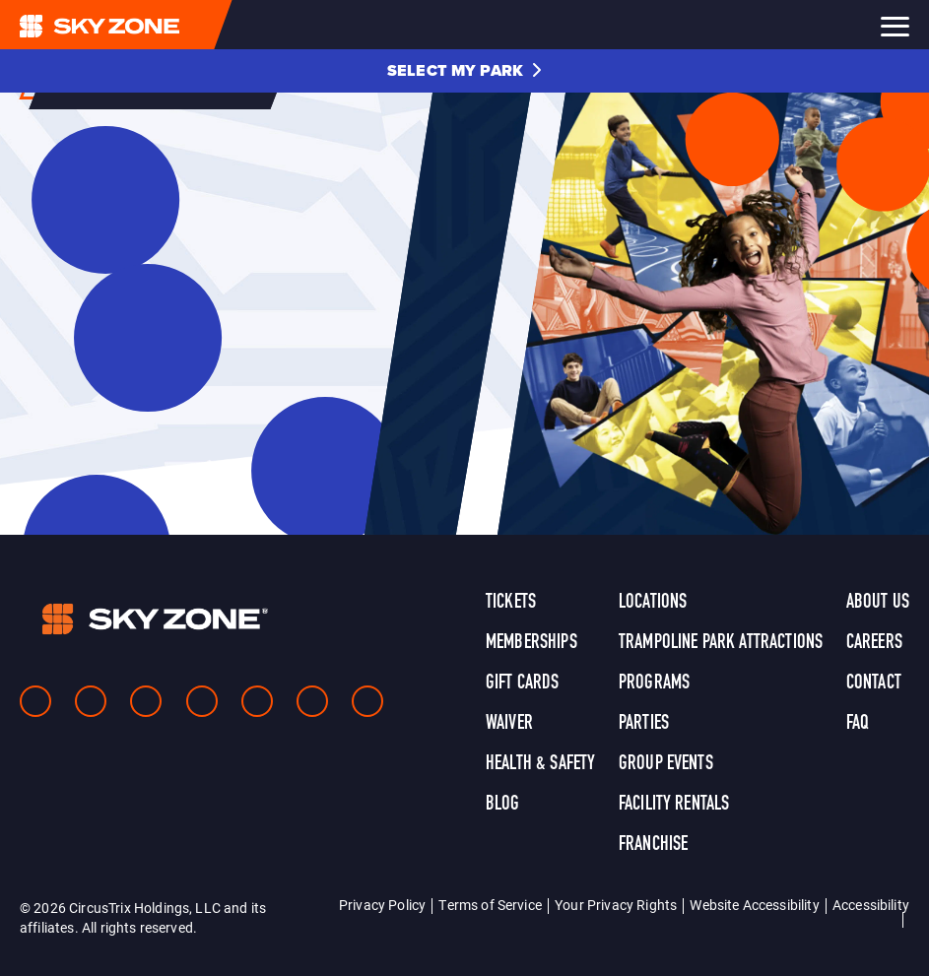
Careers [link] (874, 643)
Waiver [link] (509, 724)
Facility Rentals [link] (674, 804)
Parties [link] (644, 724)
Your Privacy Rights (616, 904)
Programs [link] (654, 683)
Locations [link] (653, 603)
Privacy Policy (382, 904)
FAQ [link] (857, 724)
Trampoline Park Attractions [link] (721, 643)
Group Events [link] (666, 764)
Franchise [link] (653, 845)
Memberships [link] (531, 643)
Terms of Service (490, 904)
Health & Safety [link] (540, 764)
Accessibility (870, 904)
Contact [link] (873, 683)
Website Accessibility (754, 904)
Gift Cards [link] (523, 683)
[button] (464, 71)
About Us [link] (877, 603)
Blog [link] (503, 804)
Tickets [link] (511, 603)
